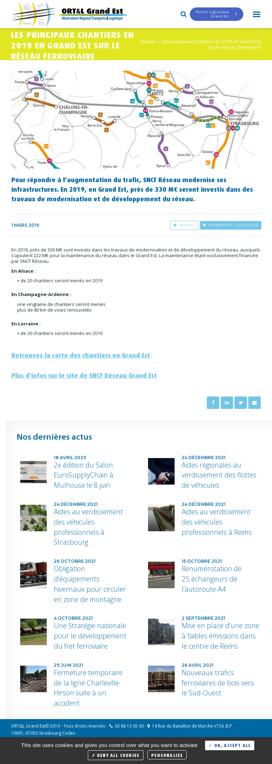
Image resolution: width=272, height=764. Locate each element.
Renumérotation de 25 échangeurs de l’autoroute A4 (212, 579)
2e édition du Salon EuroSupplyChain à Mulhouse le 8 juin (83, 475)
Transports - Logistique (231, 225)
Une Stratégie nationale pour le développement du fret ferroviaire (90, 636)
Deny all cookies (116, 754)
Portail (184, 225)
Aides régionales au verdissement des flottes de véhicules (219, 475)
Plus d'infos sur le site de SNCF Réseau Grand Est (84, 374)
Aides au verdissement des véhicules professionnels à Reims (217, 522)
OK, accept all (230, 744)
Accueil (147, 41)
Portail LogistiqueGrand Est (216, 14)
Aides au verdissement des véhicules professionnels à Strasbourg (88, 527)
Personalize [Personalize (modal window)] (167, 754)
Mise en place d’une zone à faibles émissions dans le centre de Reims (220, 636)
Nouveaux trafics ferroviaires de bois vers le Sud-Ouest (218, 683)
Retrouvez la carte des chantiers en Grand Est (80, 354)
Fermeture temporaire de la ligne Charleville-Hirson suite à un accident (88, 688)
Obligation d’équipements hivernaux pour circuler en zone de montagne (90, 584)
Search (183, 13)
